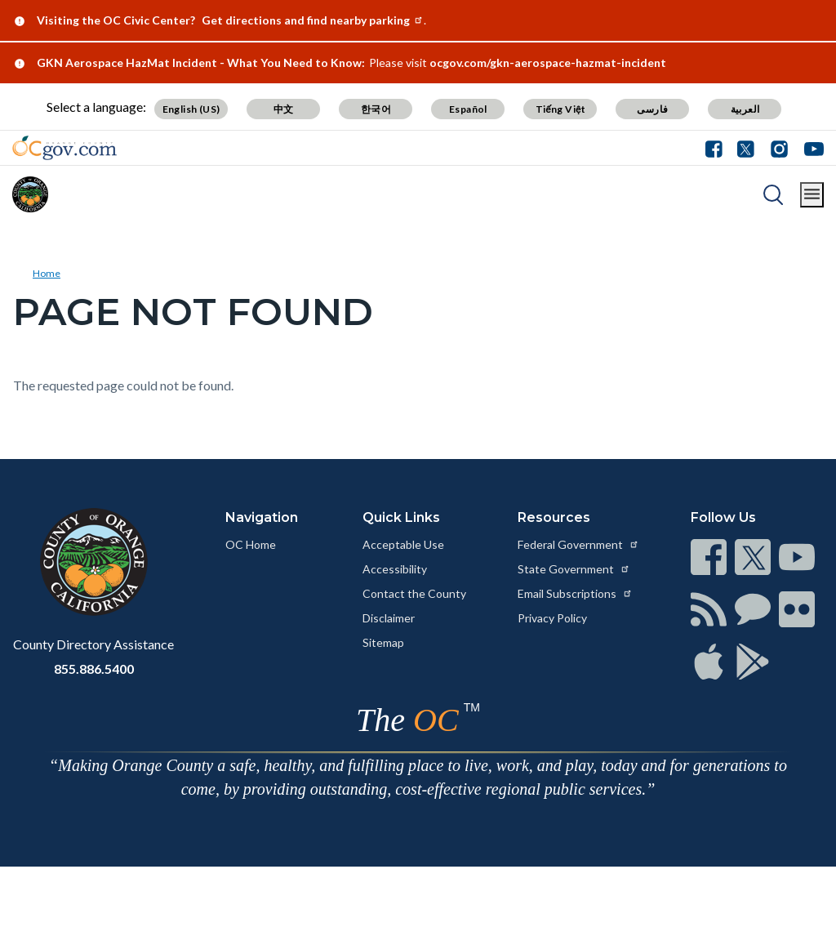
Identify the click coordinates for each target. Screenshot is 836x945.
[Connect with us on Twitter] (746, 148)
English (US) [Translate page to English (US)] (191, 109)
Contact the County (414, 593)
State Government (574, 569)
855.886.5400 (94, 668)
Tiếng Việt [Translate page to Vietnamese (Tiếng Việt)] (561, 109)
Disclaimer (388, 618)
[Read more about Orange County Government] (64, 148)
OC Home (250, 544)
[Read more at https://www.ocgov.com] (93, 562)
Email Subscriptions (575, 593)
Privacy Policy (552, 618)
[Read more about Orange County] (30, 194)
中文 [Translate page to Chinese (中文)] (283, 109)
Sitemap (383, 642)
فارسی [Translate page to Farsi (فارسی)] (652, 109)
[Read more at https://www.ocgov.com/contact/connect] (709, 557)
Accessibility (394, 569)
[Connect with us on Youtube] (810, 148)
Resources (554, 517)
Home (46, 273)
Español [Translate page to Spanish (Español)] (468, 109)
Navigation (261, 517)
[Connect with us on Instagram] (779, 148)
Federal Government (578, 544)
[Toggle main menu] (812, 194)
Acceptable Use (403, 544)
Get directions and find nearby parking (313, 20)
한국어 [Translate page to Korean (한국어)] (376, 109)
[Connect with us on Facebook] (717, 148)
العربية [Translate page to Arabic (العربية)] (745, 109)
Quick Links (401, 517)
